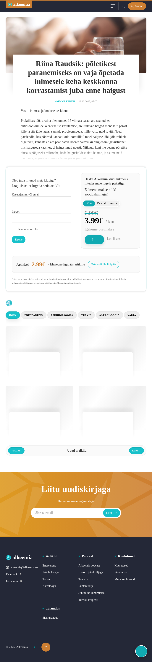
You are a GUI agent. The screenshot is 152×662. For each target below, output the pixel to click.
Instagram (14, 581)
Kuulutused (121, 565)
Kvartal (101, 203)
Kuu (89, 203)
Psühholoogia (62, 315)
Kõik (12, 315)
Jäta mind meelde (25, 229)
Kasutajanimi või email (25, 194)
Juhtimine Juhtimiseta (91, 592)
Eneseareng (33, 315)
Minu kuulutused (124, 579)
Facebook (14, 574)
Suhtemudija (85, 586)
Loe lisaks (114, 239)
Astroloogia (109, 315)
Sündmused (121, 572)
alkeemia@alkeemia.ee (22, 567)
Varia (132, 315)
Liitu (95, 240)
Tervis (86, 315)
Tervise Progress (88, 599)
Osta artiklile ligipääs (103, 264)
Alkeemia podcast (89, 565)
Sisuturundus (50, 617)
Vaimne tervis (65, 101)
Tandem (83, 579)
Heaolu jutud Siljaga (90, 572)
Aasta (113, 203)
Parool (16, 211)
